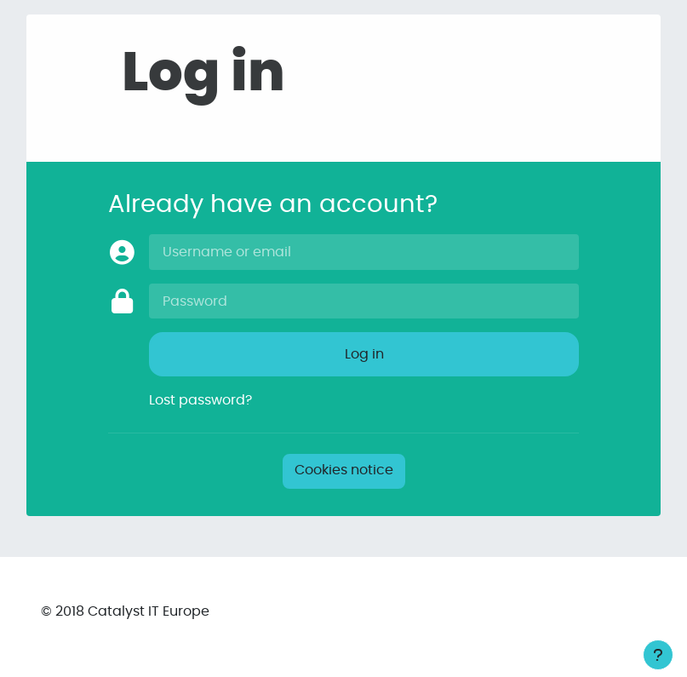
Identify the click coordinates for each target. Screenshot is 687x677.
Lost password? (200, 400)
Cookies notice (344, 470)
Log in (364, 354)
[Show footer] (658, 655)
